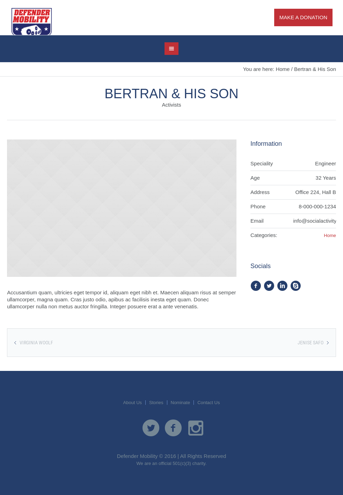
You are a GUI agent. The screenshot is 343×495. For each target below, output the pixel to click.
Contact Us (208, 402)
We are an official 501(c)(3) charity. (172, 463)
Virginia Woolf (36, 342)
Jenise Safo (310, 342)
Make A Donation (303, 17)
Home (283, 69)
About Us (132, 402)
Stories (156, 402)
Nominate (180, 402)
